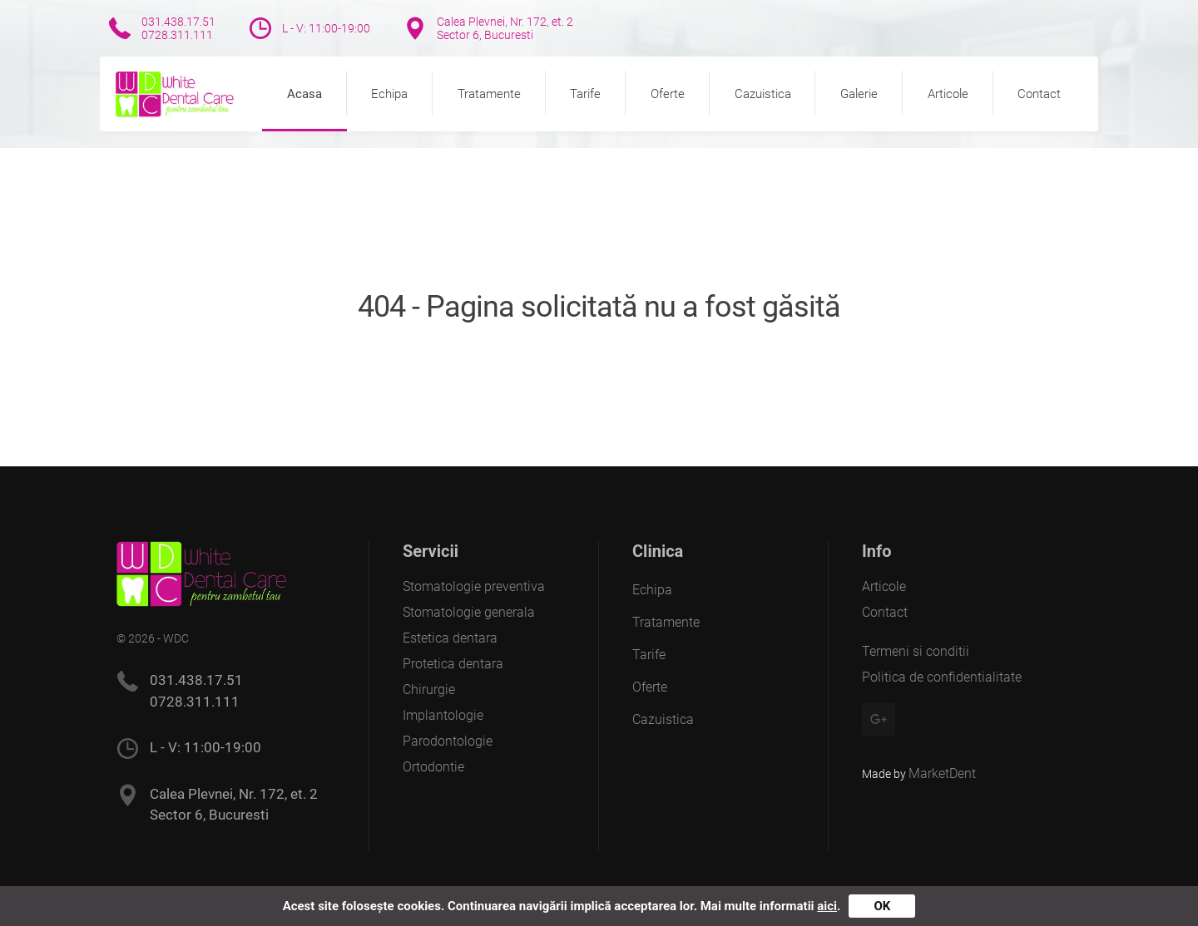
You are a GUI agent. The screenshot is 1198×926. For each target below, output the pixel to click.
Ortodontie (433, 767)
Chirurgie (429, 689)
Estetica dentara (450, 638)
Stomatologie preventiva (474, 586)
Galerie (859, 93)
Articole (948, 93)
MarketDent (942, 773)
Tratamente (489, 93)
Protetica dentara (453, 664)
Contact (1039, 93)
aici (827, 906)
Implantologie (443, 715)
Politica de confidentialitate (942, 677)
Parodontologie (448, 741)
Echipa (389, 93)
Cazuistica (763, 93)
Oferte (668, 93)
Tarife (585, 93)
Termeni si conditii (915, 651)
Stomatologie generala (469, 612)
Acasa (304, 93)
